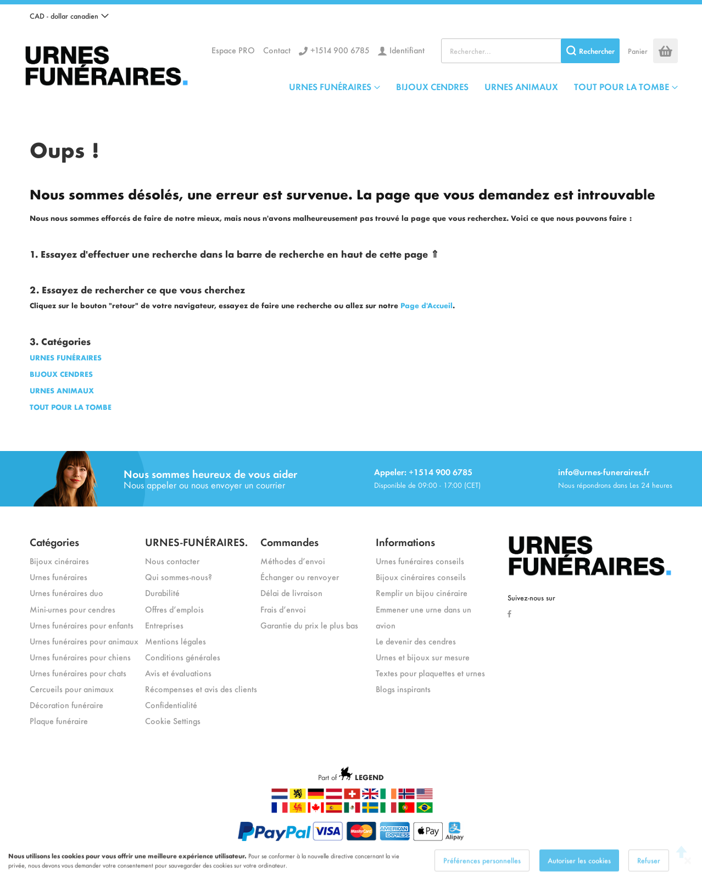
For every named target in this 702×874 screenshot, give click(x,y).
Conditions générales (182, 657)
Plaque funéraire (59, 720)
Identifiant (407, 49)
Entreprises (164, 625)
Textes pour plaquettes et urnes (430, 672)
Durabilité (162, 592)
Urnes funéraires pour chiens (80, 657)
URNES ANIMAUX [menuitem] (521, 86)
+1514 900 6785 (340, 49)
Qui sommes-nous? (178, 576)
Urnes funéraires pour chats (78, 672)
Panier (638, 51)
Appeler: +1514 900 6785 (423, 471)
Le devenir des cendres (416, 641)
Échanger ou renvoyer (299, 576)
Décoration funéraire (66, 704)
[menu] (483, 86)
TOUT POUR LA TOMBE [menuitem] (621, 86)
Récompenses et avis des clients (201, 688)
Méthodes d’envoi (292, 560)
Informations (405, 541)
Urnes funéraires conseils (420, 560)
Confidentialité (171, 704)
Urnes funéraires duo (66, 592)
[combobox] (530, 50)
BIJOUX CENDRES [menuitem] (432, 86)
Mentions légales (175, 641)
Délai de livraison (291, 592)
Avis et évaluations (178, 672)
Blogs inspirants (403, 688)
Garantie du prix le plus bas (309, 625)
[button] (69, 16)
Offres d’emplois (174, 609)
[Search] (590, 50)
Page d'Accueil (426, 305)
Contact (277, 49)
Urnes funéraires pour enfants (81, 625)
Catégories (54, 541)
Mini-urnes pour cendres (72, 609)
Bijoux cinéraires (59, 560)
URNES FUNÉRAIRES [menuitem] (330, 86)
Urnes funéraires (58, 576)
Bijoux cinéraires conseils (421, 576)
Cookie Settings (172, 720)
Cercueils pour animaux (72, 688)
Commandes (289, 541)
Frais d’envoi (283, 609)
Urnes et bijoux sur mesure (423, 657)
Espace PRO (233, 49)
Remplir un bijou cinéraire (421, 592)
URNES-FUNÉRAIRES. (196, 541)
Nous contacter (172, 560)
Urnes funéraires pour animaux (84, 641)
